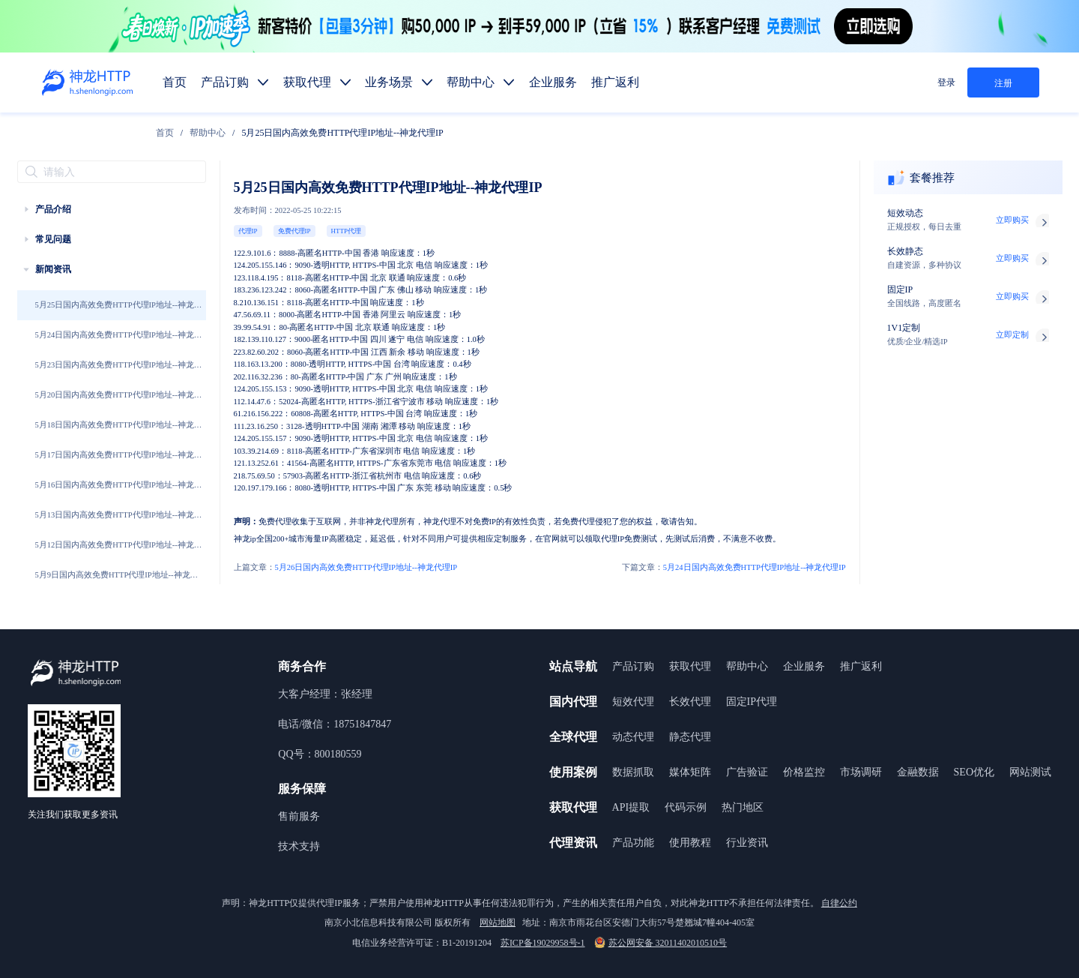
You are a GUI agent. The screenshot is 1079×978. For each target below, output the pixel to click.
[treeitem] (111, 209)
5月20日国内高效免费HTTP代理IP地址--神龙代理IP (118, 402)
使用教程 (690, 842)
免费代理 (275, 522)
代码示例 (686, 807)
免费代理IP (294, 231)
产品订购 (633, 666)
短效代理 (633, 701)
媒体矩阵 (690, 772)
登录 (946, 82)
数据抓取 (633, 772)
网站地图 (498, 922)
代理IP (248, 231)
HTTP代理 (346, 231)
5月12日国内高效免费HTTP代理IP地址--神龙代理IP (118, 552)
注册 (1003, 83)
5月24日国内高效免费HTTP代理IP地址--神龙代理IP (118, 342)
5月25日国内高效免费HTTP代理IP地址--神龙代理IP (118, 312)
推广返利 (861, 666)
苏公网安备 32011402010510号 (661, 943)
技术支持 (299, 846)
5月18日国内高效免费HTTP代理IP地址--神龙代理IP (118, 432)
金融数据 (918, 772)
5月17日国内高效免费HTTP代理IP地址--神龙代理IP (118, 462)
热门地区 (743, 807)
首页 (165, 133)
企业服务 (804, 666)
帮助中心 (208, 133)
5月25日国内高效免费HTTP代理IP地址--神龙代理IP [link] (342, 133)
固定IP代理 (751, 701)
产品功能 (633, 842)
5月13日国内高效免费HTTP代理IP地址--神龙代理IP (118, 522)
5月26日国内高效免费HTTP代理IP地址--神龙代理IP (346, 567)
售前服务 (299, 816)
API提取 (631, 807)
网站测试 (1030, 772)
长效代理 (690, 701)
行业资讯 (747, 842)
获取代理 (690, 666)
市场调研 (861, 772)
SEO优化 (974, 772)
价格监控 (804, 772)
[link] (165, 133)
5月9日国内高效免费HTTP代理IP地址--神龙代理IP (117, 582)
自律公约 (839, 903)
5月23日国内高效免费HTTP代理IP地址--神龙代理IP (118, 372)
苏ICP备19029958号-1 (543, 943)
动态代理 (633, 736)
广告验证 (747, 772)
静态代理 (690, 736)
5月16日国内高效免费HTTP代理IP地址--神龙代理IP (118, 492)
